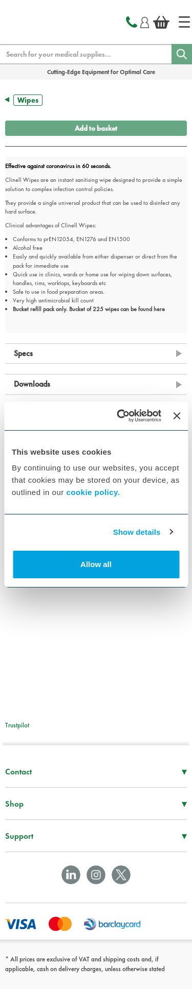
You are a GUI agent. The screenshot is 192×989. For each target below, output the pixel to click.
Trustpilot (17, 725)
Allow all (96, 564)
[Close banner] (176, 415)
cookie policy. (93, 492)
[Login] (144, 21)
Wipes (27, 100)
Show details (137, 532)
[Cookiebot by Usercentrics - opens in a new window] (120, 415)
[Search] (182, 54)
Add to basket (96, 128)
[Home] (184, 22)
